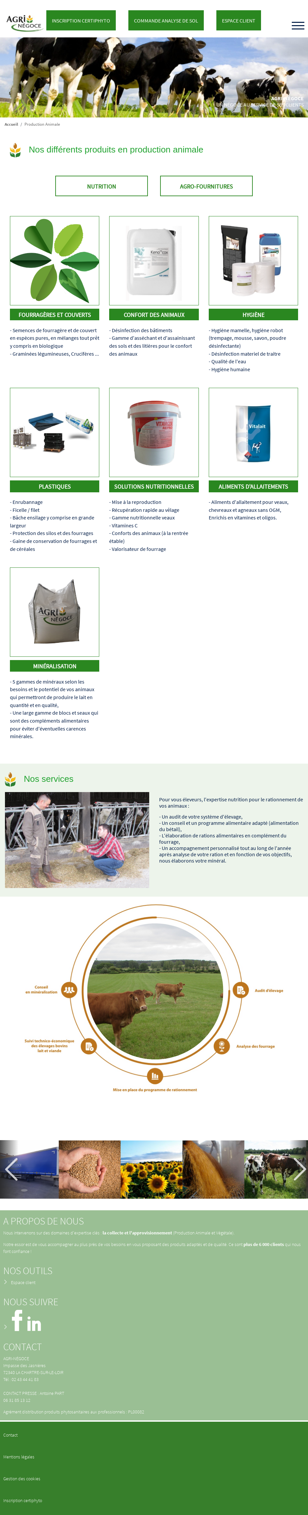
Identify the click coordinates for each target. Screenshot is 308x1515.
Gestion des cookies (21, 1479)
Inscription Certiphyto (81, 21)
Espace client (238, 21)
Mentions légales (18, 1457)
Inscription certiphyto (22, 1500)
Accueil (11, 124)
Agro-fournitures (206, 186)
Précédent (11, 1169)
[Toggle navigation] (298, 26)
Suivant (296, 1169)
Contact (10, 1435)
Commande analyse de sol (166, 21)
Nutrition (101, 186)
